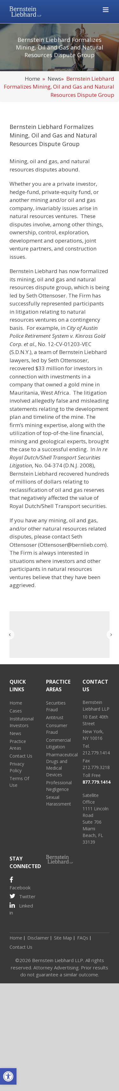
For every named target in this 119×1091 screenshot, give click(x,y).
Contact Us (21, 756)
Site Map (63, 938)
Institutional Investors (22, 722)
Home (32, 78)
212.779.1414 (96, 753)
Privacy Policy (17, 767)
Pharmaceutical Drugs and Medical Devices (59, 765)
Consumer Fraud (56, 728)
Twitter (23, 896)
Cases (16, 711)
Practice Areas (18, 744)
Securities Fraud (56, 706)
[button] (8, 1076)
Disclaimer (38, 938)
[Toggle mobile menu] (106, 9)
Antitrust (54, 717)
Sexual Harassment (58, 800)
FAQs (82, 938)
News (54, 78)
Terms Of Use (19, 781)
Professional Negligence (59, 786)
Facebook (20, 884)
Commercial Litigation (58, 743)
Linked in (21, 909)
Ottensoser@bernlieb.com (72, 544)
